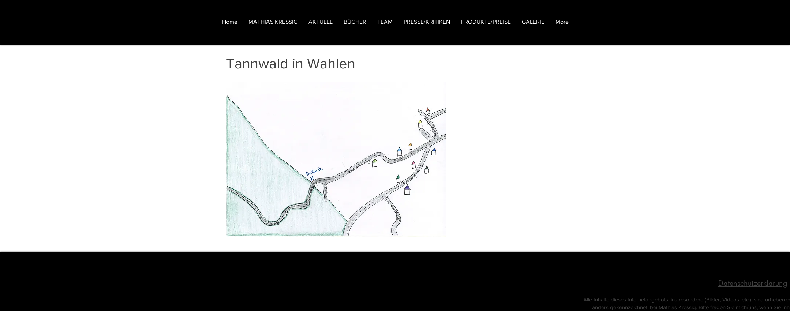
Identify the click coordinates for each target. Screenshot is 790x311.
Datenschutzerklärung (752, 283)
